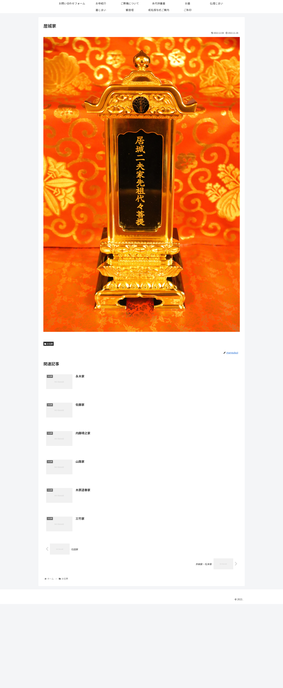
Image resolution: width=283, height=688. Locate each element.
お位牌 (48, 343)
